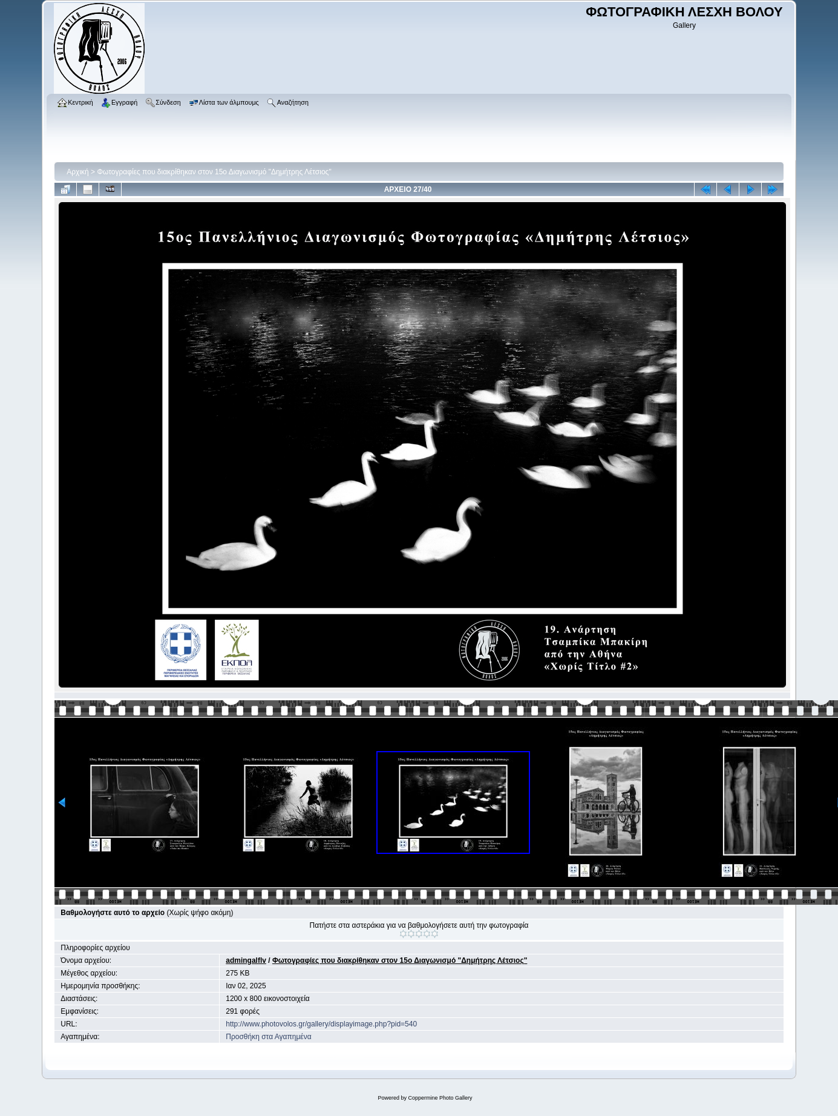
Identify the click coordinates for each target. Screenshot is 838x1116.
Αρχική (77, 172)
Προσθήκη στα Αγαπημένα (268, 1036)
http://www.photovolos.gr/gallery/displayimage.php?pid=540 (321, 1024)
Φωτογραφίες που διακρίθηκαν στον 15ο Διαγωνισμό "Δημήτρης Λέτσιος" (214, 172)
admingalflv (246, 960)
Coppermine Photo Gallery (440, 1098)
